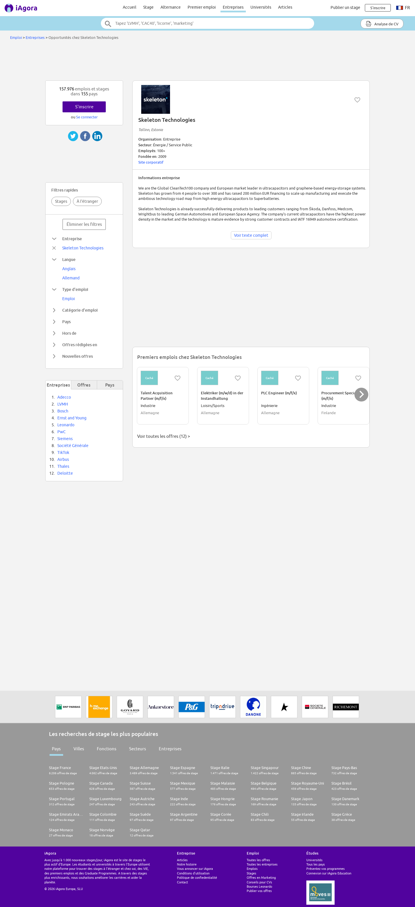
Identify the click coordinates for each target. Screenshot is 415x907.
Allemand (71, 278)
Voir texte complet (251, 235)
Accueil (129, 7)
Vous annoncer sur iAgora (195, 868)
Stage (148, 7)
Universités (260, 7)
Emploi (16, 37)
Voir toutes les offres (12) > (163, 436)
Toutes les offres (258, 860)
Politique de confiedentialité (197, 877)
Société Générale (72, 445)
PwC (61, 431)
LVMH (62, 404)
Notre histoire (187, 864)
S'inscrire (84, 106)
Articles (285, 7)
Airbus (63, 459)
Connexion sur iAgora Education (328, 873)
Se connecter (87, 117)
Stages (61, 201)
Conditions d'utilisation (193, 873)
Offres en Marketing (261, 877)
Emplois (252, 868)
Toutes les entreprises (262, 864)
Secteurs (137, 748)
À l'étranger (87, 201)
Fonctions (106, 748)
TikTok (63, 452)
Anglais (69, 268)
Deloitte (65, 473)
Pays (56, 748)
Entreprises (233, 7)
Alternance (171, 7)
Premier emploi (202, 7)
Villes (78, 748)
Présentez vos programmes (325, 868)
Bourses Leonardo (259, 886)
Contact (182, 882)
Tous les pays (315, 864)
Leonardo (65, 425)
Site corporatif (150, 162)
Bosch (62, 411)
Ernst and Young (71, 418)
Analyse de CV (382, 23)
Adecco (64, 397)
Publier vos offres (259, 891)
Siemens (65, 438)
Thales (63, 466)
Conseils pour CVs (259, 882)
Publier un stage (345, 7)
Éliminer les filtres (84, 224)
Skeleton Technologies (82, 248)
